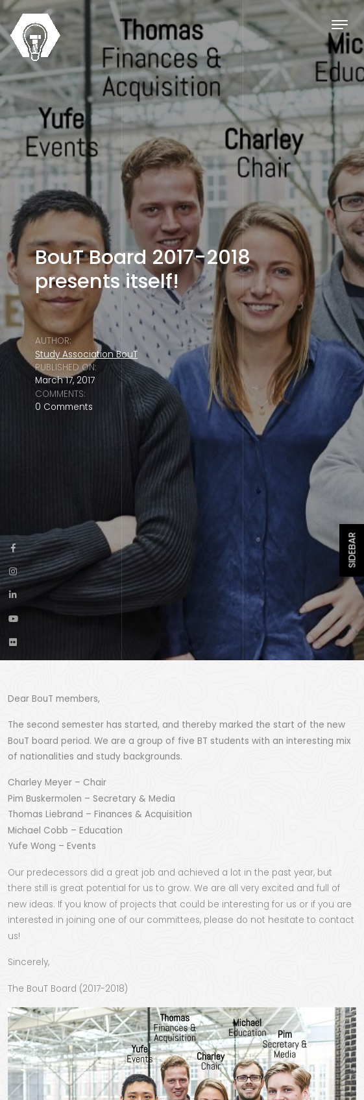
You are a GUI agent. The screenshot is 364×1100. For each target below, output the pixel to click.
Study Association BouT (86, 354)
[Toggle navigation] (339, 24)
